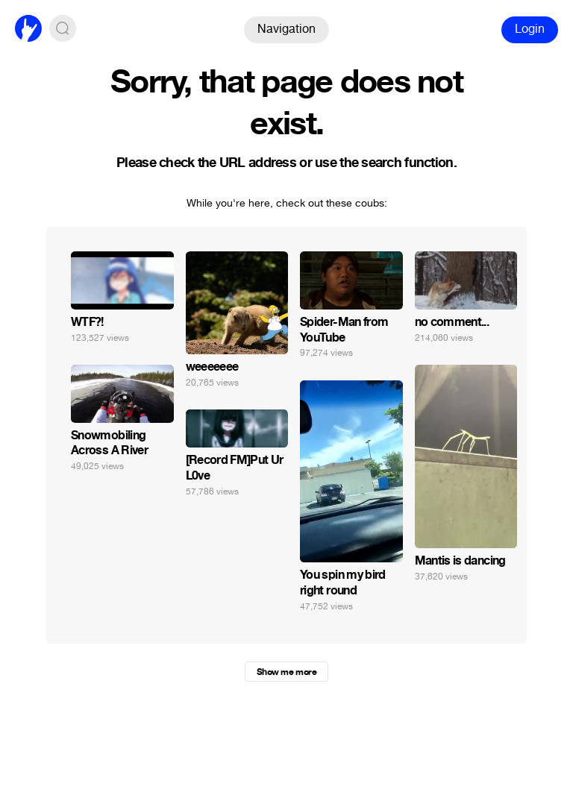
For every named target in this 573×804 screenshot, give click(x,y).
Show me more (286, 672)
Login (530, 29)
